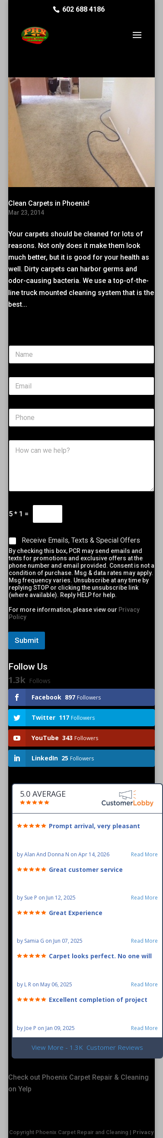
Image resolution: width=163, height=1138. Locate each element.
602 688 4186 (83, 9)
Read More (144, 854)
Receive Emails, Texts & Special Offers (81, 540)
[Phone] (81, 417)
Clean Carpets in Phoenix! (48, 203)
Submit (26, 640)
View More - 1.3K (87, 1047)
